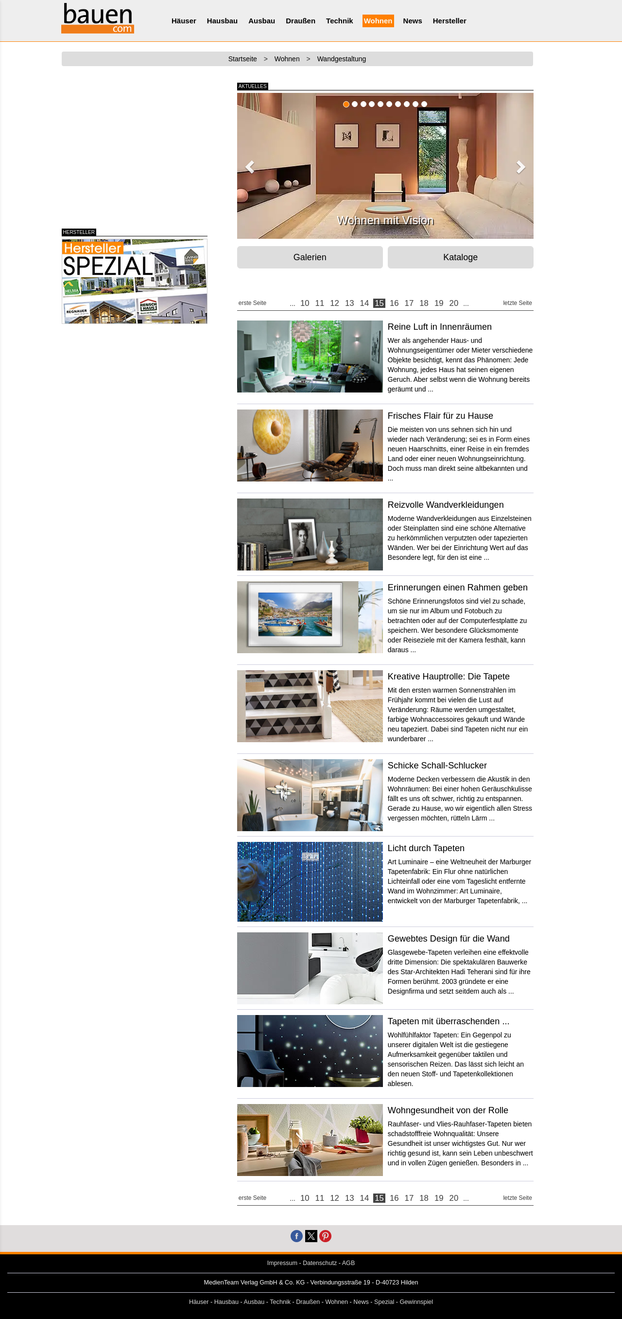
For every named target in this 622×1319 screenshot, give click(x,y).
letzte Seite (517, 303)
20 (454, 303)
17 (409, 303)
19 (439, 303)
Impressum (282, 1263)
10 (305, 303)
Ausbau (261, 21)
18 (424, 303)
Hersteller (449, 21)
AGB (348, 1263)
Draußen (300, 21)
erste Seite (252, 303)
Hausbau (222, 21)
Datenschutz (320, 1263)
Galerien (310, 257)
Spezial (384, 1302)
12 (334, 303)
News (412, 21)
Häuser (184, 21)
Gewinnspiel (416, 1302)
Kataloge (460, 257)
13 (349, 303)
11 (320, 303)
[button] (248, 164)
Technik (339, 21)
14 (364, 303)
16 (394, 303)
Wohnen (378, 21)
